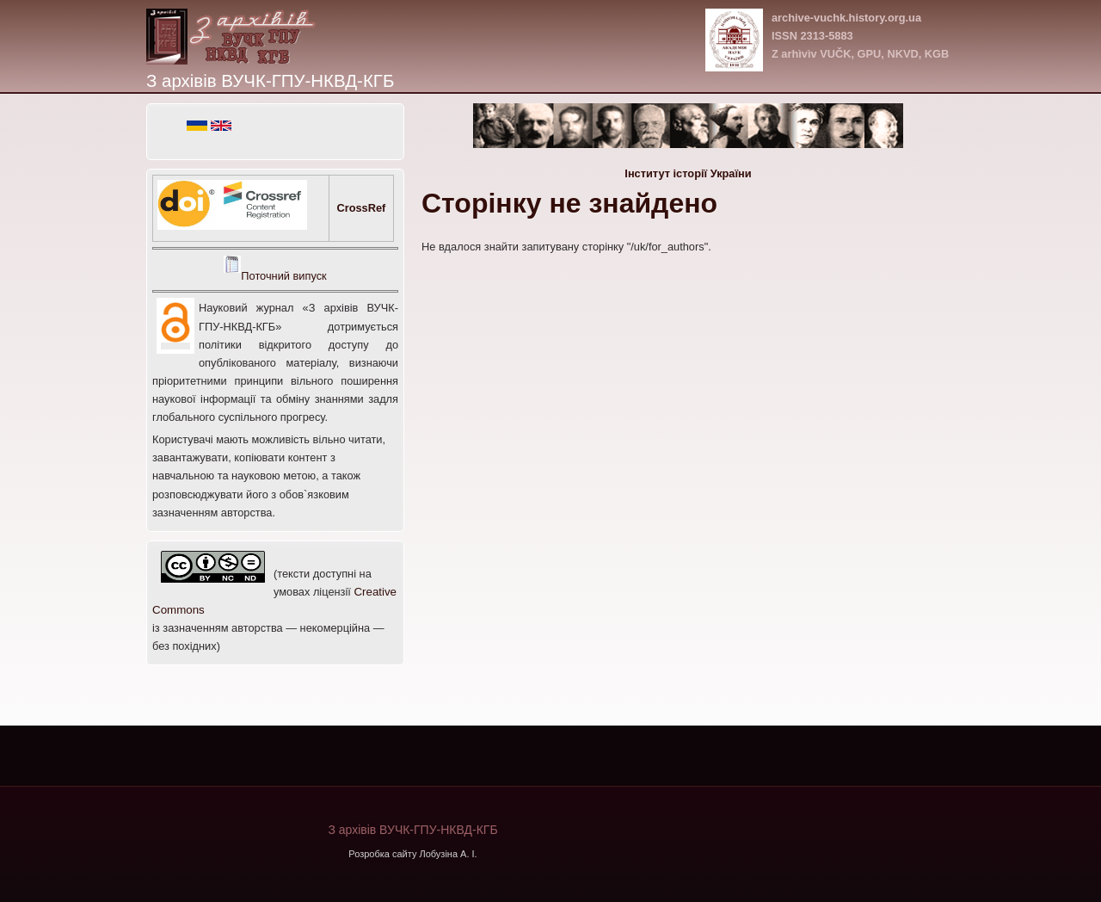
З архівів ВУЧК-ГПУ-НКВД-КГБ (270, 80)
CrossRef (360, 207)
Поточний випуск (283, 275)
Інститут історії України (687, 173)
